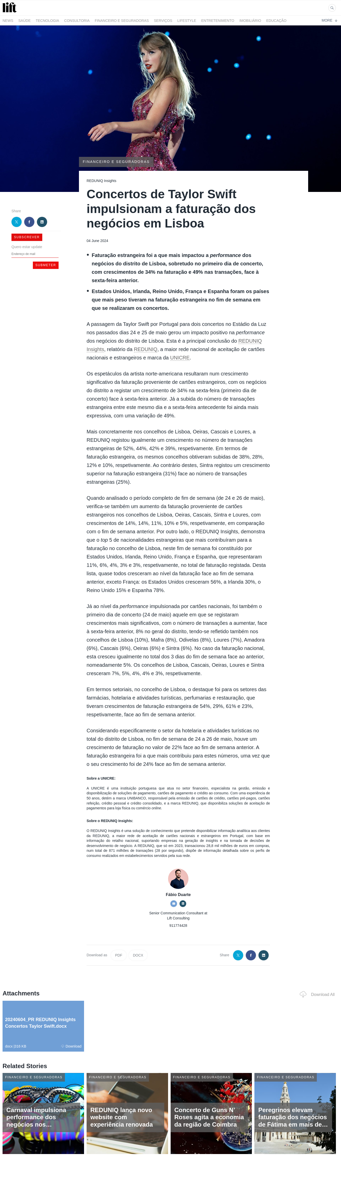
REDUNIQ (145, 349)
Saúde (24, 21)
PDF (118, 955)
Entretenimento (217, 21)
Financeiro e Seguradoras (122, 21)
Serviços (163, 21)
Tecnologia (47, 21)
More (329, 20)
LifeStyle (186, 21)
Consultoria (77, 21)
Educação (276, 21)
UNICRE (180, 357)
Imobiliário (250, 21)
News (8, 21)
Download (71, 1046)
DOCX (138, 955)
